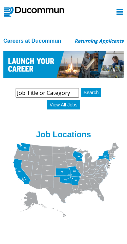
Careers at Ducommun (32, 41)
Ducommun (34, 12)
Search (91, 92)
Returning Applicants (99, 41)
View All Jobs (63, 104)
